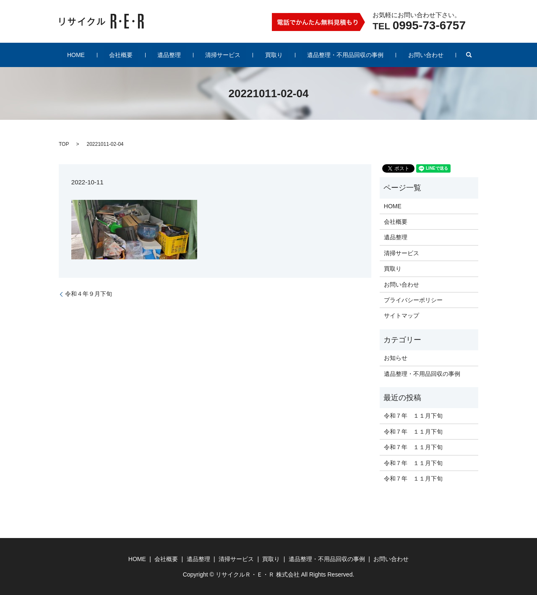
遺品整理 (179, 55)
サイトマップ (401, 315)
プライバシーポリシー (413, 300)
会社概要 (142, 55)
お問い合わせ (394, 55)
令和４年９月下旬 (88, 293)
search (432, 55)
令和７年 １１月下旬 (413, 415)
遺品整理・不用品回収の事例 (324, 55)
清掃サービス (222, 55)
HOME (107, 55)
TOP (64, 144)
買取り (263, 55)
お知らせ (395, 357)
